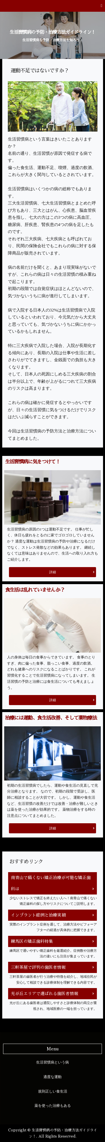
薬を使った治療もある (52, 1106)
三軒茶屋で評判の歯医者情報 (38, 967)
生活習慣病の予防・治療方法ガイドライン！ (52, 32)
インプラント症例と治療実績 (38, 915)
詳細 (52, 572)
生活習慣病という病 (52, 1062)
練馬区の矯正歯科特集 (32, 941)
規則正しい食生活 (52, 1091)
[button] (52, 6)
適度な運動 (52, 1077)
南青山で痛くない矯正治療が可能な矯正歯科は (51, 883)
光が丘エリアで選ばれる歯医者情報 (44, 993)
